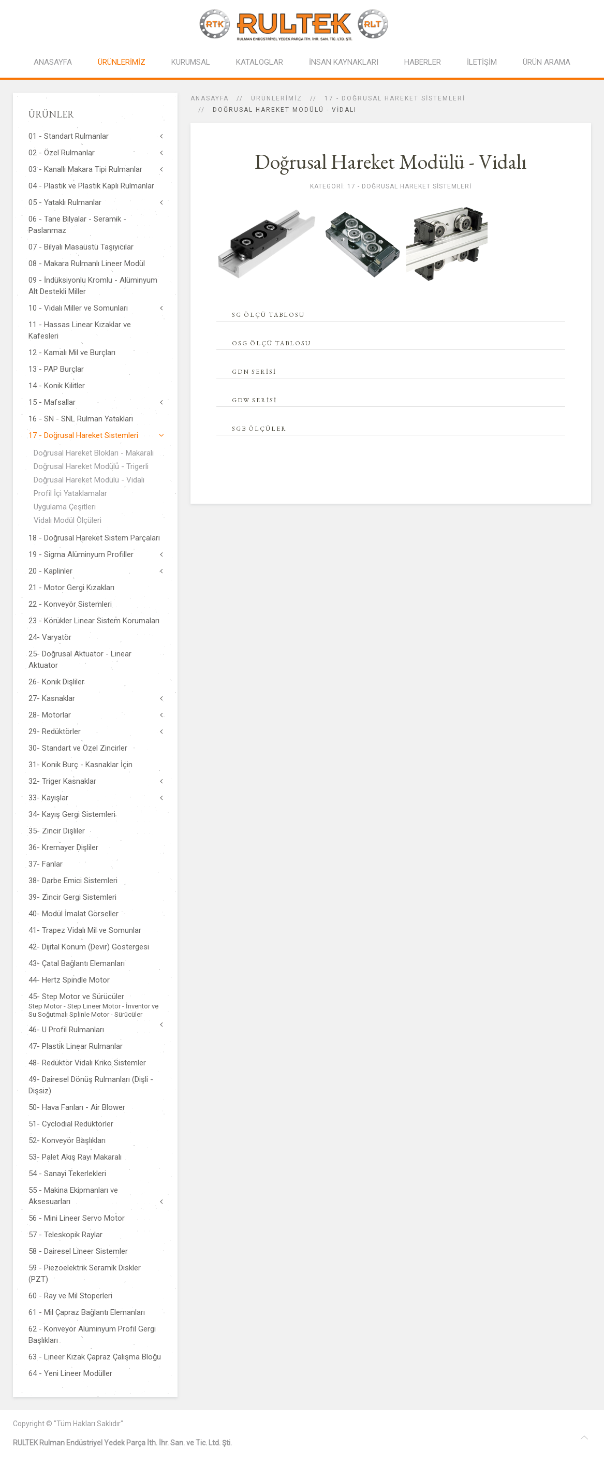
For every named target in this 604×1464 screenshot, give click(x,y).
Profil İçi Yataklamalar (70, 493)
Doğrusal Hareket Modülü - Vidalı (89, 480)
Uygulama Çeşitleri (65, 506)
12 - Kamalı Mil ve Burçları (71, 352)
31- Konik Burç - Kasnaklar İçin (80, 764)
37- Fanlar (45, 864)
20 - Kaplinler (50, 571)
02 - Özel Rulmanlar (61, 152)
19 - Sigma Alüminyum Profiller (81, 554)
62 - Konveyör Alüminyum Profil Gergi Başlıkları (92, 1334)
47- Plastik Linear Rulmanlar (75, 1046)
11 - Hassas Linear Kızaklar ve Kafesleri (79, 330)
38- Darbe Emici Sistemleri (72, 880)
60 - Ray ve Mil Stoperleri (70, 1295)
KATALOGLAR (259, 62)
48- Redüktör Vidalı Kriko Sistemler (87, 1062)
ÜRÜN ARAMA (546, 62)
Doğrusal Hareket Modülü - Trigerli (91, 466)
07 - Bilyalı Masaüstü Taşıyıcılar (81, 247)
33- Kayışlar (48, 797)
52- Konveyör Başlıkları (67, 1140)
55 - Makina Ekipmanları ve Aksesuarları (73, 1195)
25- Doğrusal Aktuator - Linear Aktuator (79, 659)
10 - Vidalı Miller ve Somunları (78, 308)
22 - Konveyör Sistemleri (70, 604)
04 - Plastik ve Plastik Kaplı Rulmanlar (91, 186)
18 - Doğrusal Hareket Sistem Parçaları (94, 538)
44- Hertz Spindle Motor (69, 980)
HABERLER (422, 62)
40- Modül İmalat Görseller (73, 913)
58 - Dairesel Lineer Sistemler (78, 1251)
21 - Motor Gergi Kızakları (71, 587)
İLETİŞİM (482, 62)
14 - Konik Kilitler (56, 385)
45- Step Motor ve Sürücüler (95, 1005)
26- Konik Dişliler (56, 681)
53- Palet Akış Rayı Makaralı (75, 1157)
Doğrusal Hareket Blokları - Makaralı (94, 453)
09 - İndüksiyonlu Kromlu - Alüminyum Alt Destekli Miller (92, 285)
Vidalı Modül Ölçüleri (67, 520)
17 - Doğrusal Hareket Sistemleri (395, 98)
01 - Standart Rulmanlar (68, 136)
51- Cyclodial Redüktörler (70, 1124)
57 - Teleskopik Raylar (65, 1234)
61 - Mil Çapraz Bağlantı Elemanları (86, 1312)
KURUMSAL (190, 62)
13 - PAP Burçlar (56, 369)
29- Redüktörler (54, 731)
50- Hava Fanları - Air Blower (76, 1107)
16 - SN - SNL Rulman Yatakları (80, 418)
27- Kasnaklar (51, 698)
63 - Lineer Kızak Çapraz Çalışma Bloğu (94, 1356)
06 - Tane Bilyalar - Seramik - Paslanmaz (77, 224)
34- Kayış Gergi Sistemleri (71, 814)
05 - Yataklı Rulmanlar (64, 202)
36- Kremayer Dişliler (63, 847)
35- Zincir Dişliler (56, 831)
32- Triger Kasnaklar (62, 781)
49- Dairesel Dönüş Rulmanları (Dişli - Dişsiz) (90, 1085)
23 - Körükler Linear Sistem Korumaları (93, 620)
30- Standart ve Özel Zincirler (77, 748)
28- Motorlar (49, 715)
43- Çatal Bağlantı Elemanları (76, 963)
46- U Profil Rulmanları (66, 1029)
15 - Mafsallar (52, 402)
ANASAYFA (53, 62)
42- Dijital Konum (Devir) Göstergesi (88, 946)
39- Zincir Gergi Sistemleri (72, 897)
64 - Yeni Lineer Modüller (70, 1373)
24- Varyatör (49, 637)
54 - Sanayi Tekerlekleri (67, 1173)
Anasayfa (209, 98)
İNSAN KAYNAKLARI (343, 62)
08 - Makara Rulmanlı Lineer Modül (86, 263)
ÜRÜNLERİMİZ (121, 62)
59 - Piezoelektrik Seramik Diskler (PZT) (84, 1273)
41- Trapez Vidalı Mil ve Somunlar (84, 930)
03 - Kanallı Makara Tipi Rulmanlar (85, 169)
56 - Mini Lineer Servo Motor (76, 1218)
